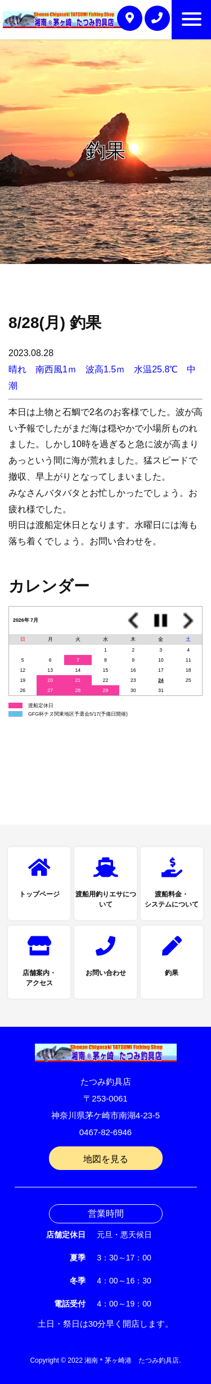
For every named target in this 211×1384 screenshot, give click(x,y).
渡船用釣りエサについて (105, 899)
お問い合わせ (106, 973)
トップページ (39, 894)
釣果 (171, 973)
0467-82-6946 (105, 1132)
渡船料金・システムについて (172, 899)
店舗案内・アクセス (39, 978)
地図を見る (105, 1159)
